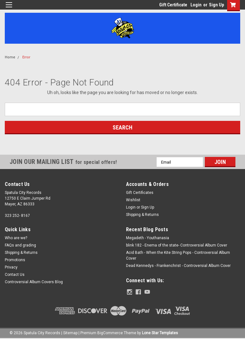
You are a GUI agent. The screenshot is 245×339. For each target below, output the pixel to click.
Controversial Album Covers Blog (34, 282)
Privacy (11, 267)
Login (196, 4)
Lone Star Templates (160, 332)
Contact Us (15, 274)
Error (26, 57)
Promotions (15, 260)
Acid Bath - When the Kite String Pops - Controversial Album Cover (178, 255)
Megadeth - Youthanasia (147, 238)
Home (10, 57)
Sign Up (216, 4)
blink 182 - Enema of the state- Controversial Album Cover (176, 245)
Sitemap (70, 332)
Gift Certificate (173, 4)
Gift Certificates (139, 192)
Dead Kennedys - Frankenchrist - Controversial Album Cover (178, 265)
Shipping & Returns (142, 214)
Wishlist (133, 200)
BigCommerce (110, 332)
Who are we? (16, 238)
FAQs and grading (20, 245)
